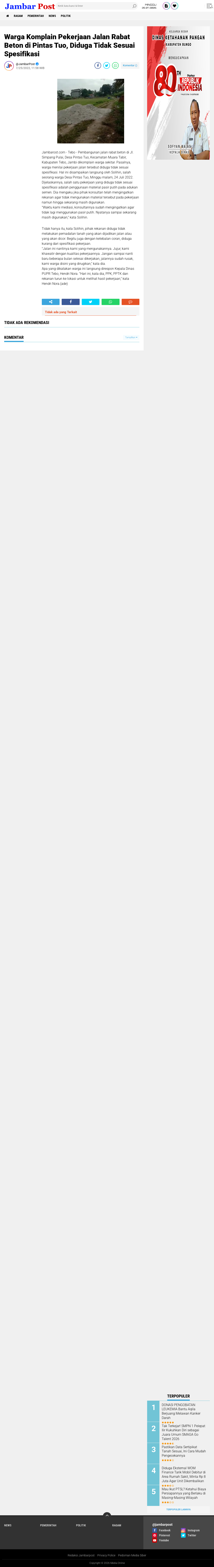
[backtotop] (107, 1516)
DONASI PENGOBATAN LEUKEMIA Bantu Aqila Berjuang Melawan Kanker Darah (181, 1411)
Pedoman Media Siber (132, 1555)
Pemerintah (36, 16)
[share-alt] (51, 302)
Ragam (18, 16)
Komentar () (130, 65)
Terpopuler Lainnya (178, 1509)
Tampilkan (131, 337)
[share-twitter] (106, 65)
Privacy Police (106, 1555)
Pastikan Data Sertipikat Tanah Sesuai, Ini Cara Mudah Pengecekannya (184, 1451)
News (52, 16)
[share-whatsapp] (115, 65)
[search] (97, 6)
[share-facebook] (97, 65)
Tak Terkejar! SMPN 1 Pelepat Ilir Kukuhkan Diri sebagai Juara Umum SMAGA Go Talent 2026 (183, 1432)
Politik (66, 16)
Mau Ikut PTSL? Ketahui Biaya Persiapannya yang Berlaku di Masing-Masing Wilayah (184, 1493)
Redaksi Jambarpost (81, 1555)
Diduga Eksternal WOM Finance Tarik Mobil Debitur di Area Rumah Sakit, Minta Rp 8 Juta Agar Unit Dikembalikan (184, 1474)
